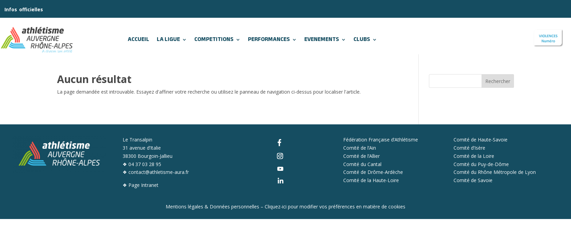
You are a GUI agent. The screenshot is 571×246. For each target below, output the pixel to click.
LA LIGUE (168, 39)
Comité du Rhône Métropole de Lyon (495, 172)
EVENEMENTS (321, 39)
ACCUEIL (138, 39)
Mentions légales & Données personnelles (212, 206)
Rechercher (497, 81)
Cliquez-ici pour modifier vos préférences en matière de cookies (335, 206)
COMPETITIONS (214, 39)
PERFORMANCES (269, 39)
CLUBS (361, 39)
